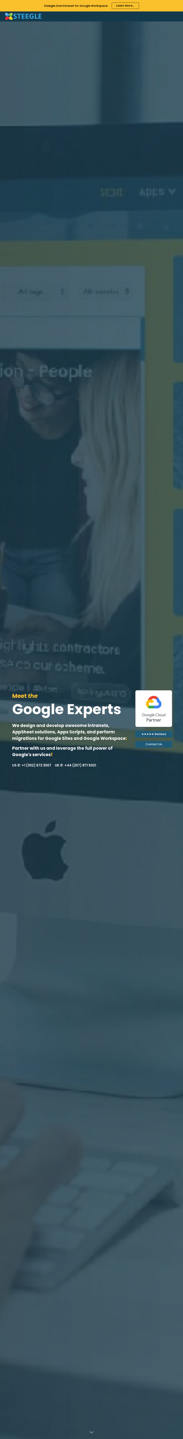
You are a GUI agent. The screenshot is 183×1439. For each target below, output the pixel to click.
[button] (91, 1432)
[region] (91, 5)
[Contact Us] (153, 744)
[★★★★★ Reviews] (153, 734)
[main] (71, 725)
